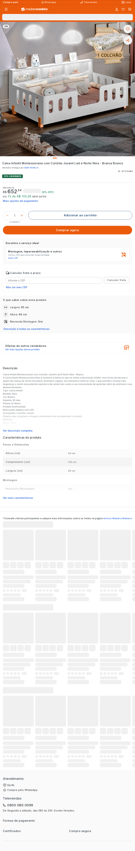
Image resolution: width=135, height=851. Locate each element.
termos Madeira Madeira (118, 518)
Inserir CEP (13, 258)
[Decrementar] (7, 215)
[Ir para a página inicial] (34, 9)
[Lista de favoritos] (123, 9)
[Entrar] (116, 9)
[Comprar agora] (67, 230)
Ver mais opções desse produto (22, 349)
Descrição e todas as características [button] (27, 328)
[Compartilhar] (128, 40)
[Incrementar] (21, 215)
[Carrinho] (129, 9)
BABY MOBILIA (31, 168)
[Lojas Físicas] (127, 2)
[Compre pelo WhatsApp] (49, 2)
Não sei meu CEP (16, 287)
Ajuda (10, 784)
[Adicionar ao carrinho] (80, 215)
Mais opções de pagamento (20, 200)
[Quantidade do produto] (14, 215)
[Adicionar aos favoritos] (128, 29)
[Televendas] (89, 2)
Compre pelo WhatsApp (22, 789)
